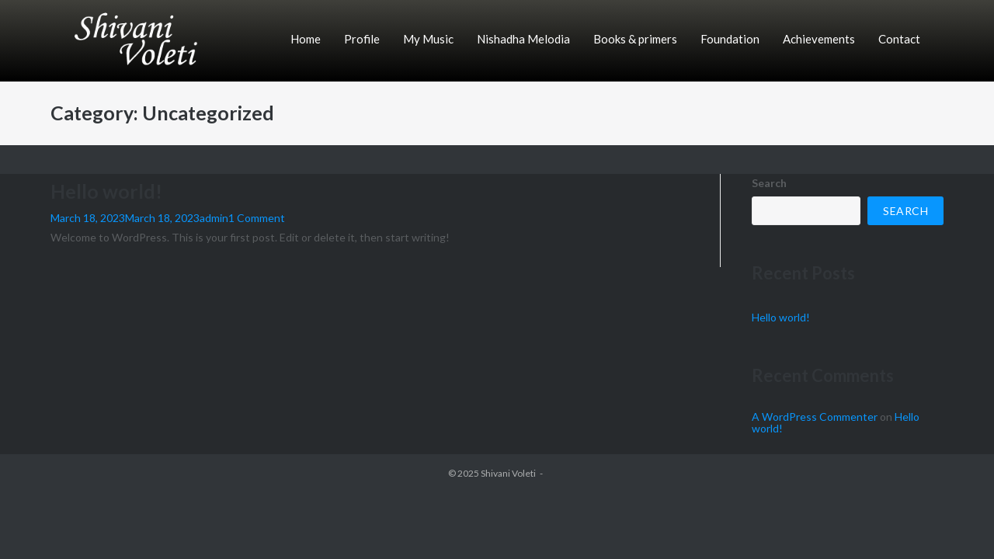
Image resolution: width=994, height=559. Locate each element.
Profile (362, 39)
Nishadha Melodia (523, 39)
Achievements (819, 39)
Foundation (729, 39)
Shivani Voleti (508, 473)
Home (305, 39)
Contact (899, 39)
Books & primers (635, 39)
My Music (428, 39)
